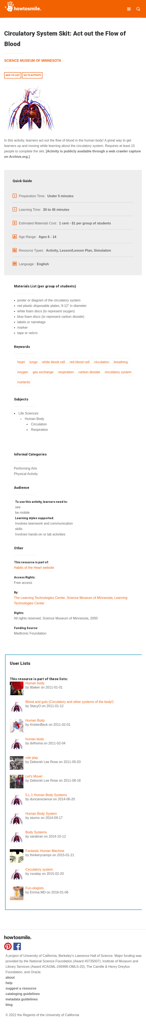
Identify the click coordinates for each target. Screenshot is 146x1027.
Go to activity (32, 75)
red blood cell (80, 362)
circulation (101, 362)
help (9, 983)
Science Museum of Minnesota (32, 60)
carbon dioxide (89, 372)
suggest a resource (21, 988)
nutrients (23, 382)
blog (9, 1004)
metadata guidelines (22, 999)
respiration (66, 372)
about (10, 977)
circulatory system (118, 372)
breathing (121, 362)
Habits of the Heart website (34, 567)
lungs (33, 362)
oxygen (22, 372)
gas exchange (43, 372)
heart (21, 362)
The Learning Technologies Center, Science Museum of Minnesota (63, 598)
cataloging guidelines (23, 994)
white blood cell (53, 362)
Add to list (13, 75)
